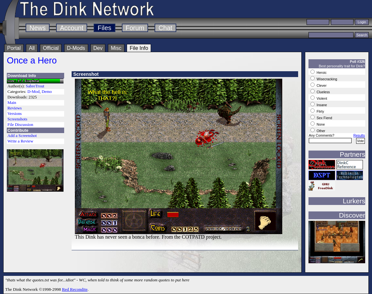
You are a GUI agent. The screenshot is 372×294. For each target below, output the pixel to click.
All (32, 48)
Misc (116, 48)
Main (11, 102)
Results (359, 135)
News (37, 27)
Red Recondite (74, 289)
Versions (14, 113)
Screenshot (86, 74)
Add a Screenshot (22, 135)
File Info (139, 48)
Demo (47, 91)
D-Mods (76, 48)
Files (104, 27)
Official (51, 48)
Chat (165, 27)
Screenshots (17, 119)
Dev (97, 48)
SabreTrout (35, 86)
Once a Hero (32, 60)
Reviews (14, 108)
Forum (135, 27)
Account (71, 27)
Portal (14, 48)
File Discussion (20, 124)
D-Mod (33, 91)
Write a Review (20, 141)
